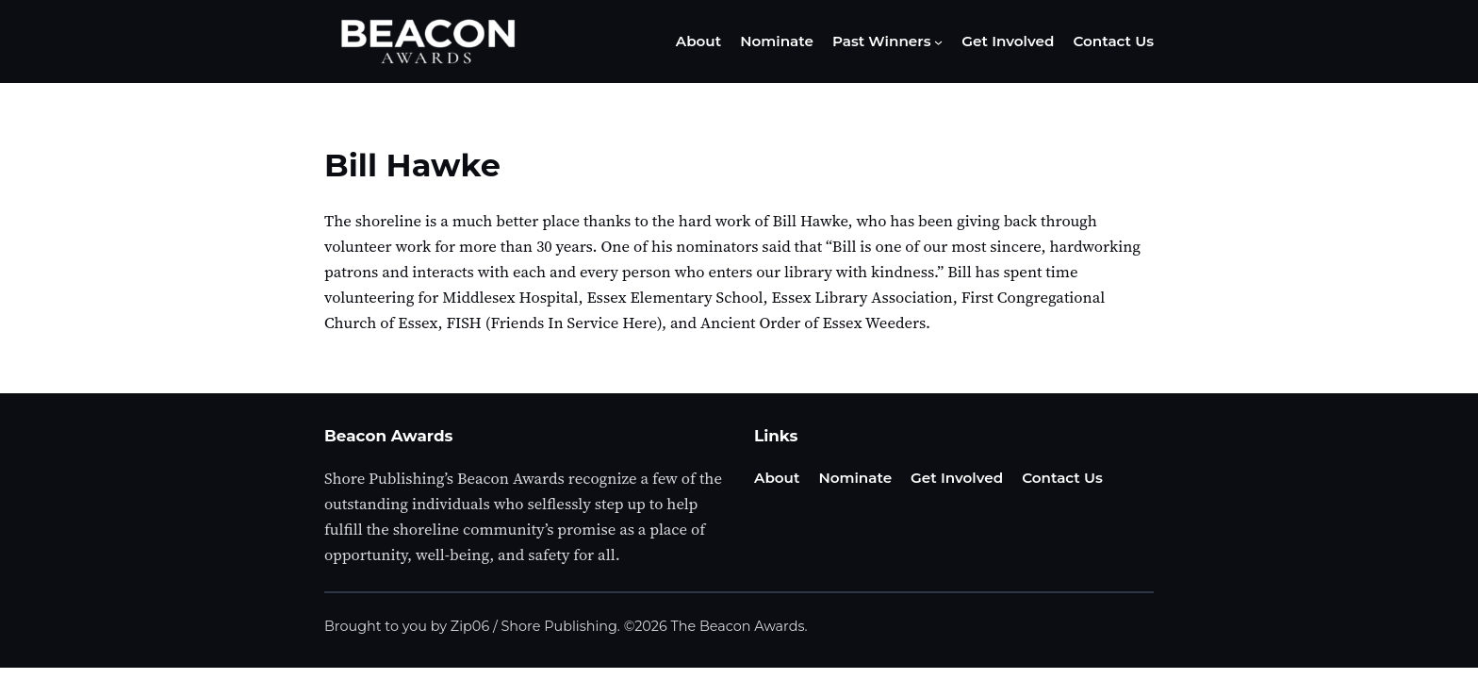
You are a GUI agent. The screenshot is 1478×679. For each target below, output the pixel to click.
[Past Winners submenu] (938, 42)
